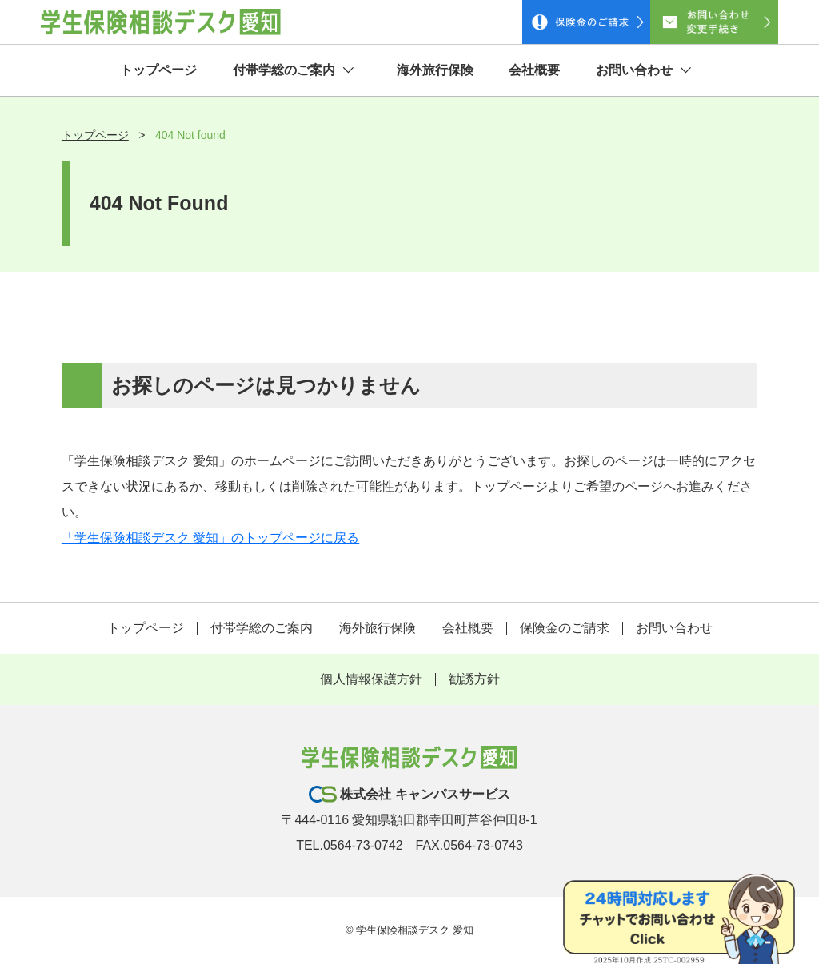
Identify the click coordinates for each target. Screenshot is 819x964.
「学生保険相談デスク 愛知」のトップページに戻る (210, 537)
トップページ (158, 70)
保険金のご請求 (564, 628)
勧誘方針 (474, 679)
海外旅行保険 (435, 70)
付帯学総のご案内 (293, 70)
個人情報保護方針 (371, 679)
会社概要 (534, 70)
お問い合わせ (643, 70)
